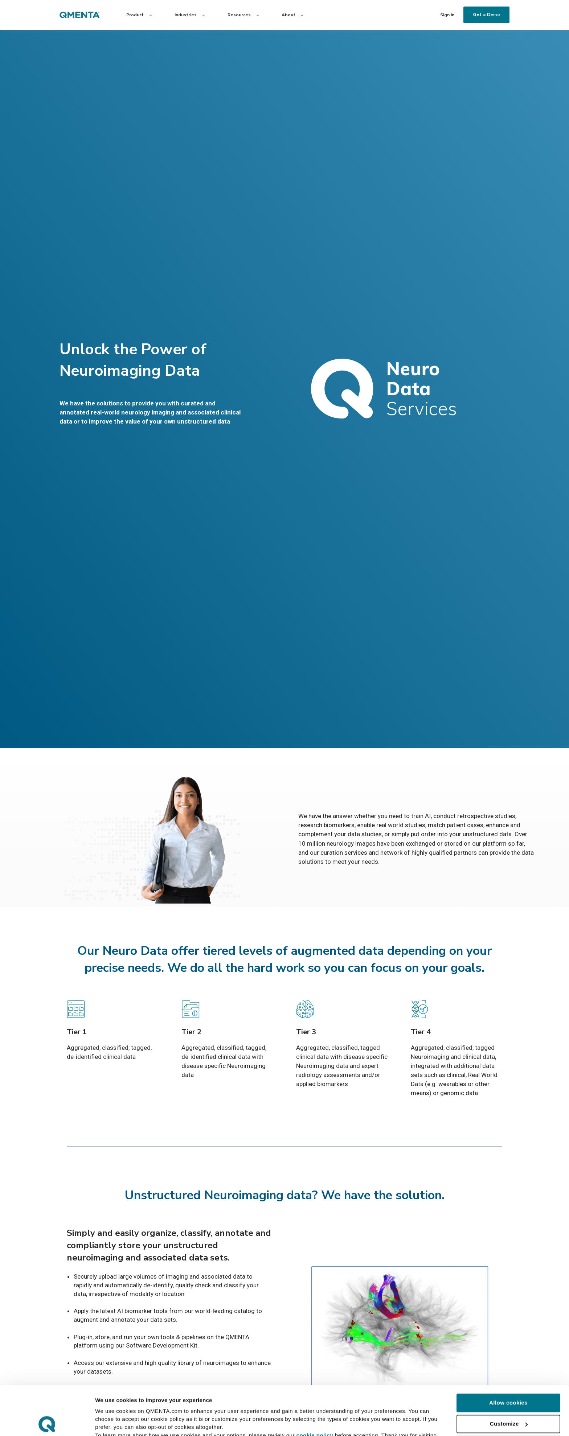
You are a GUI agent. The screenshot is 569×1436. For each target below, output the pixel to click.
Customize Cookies (120, 1422)
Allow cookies (508, 1353)
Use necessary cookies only (508, 1395)
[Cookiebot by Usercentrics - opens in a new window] (47, 1421)
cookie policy (314, 1386)
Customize (509, 1374)
